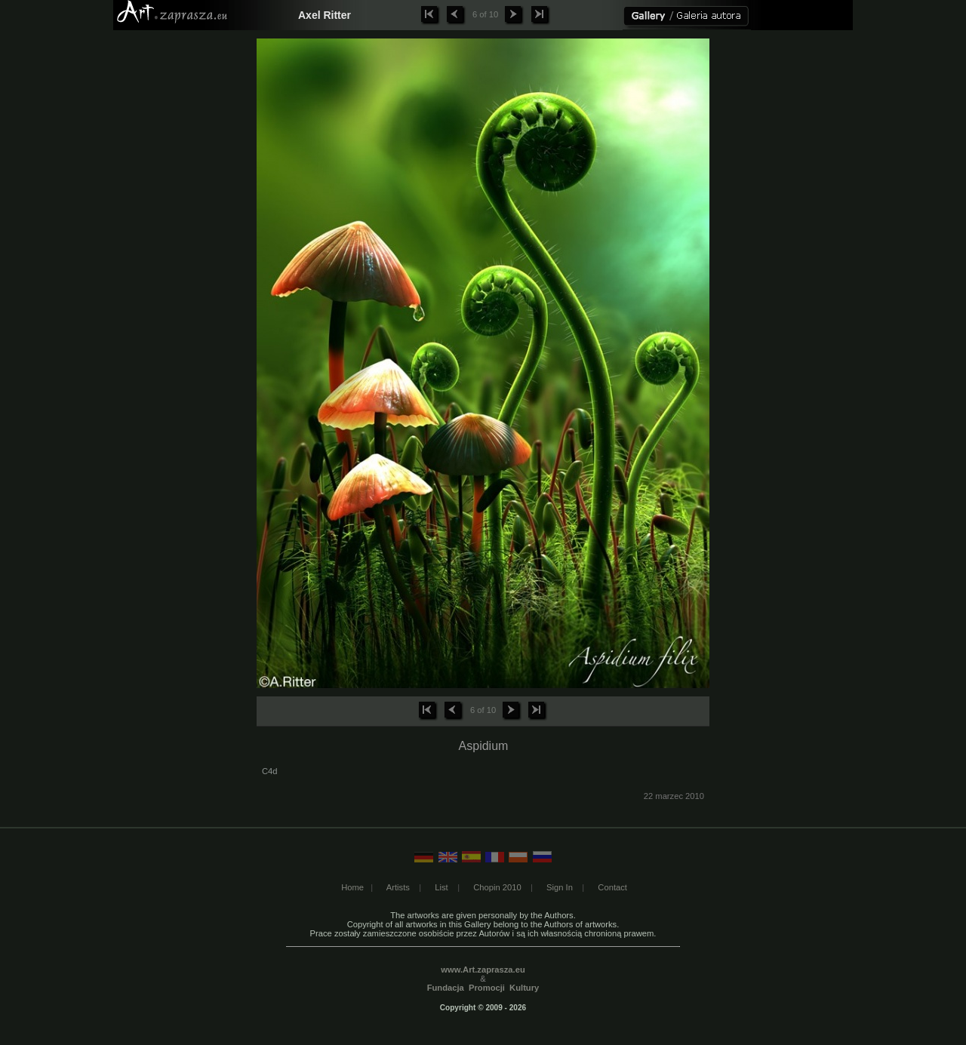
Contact (612, 887)
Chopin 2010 (497, 887)
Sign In (559, 887)
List (441, 887)
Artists (398, 887)
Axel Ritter (324, 15)
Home (352, 887)
